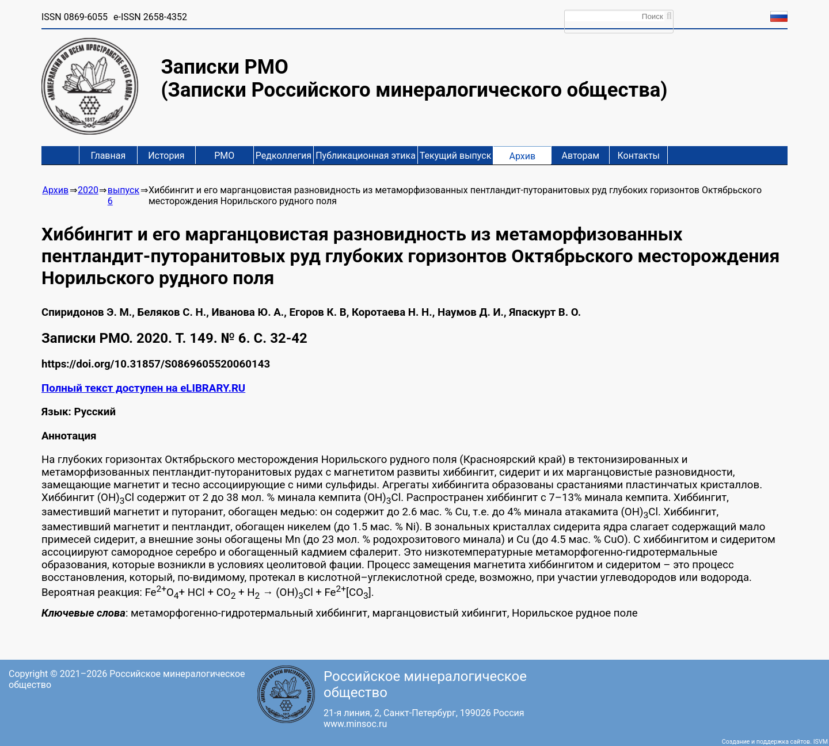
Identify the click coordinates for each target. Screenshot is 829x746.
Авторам (581, 155)
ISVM (820, 741)
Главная (108, 155)
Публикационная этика (365, 155)
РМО (224, 155)
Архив (522, 156)
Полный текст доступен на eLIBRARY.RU (143, 388)
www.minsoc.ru (355, 723)
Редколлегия (283, 155)
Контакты (639, 155)
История (166, 155)
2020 (88, 190)
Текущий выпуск (455, 155)
